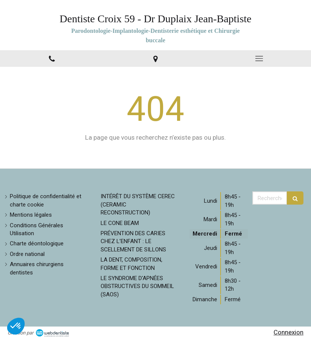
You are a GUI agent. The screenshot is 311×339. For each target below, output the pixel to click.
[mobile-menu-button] (259, 58)
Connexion (288, 332)
